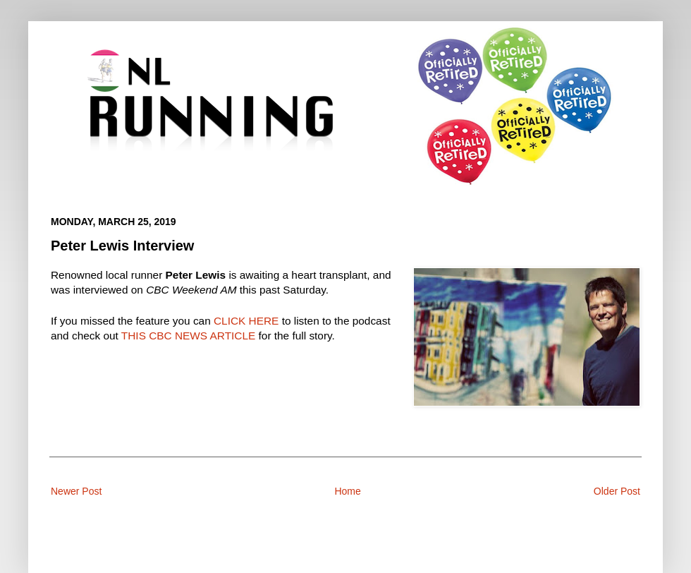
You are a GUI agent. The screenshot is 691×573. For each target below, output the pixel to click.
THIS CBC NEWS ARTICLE (188, 336)
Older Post (617, 491)
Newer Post (76, 491)
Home (347, 491)
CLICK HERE (246, 321)
